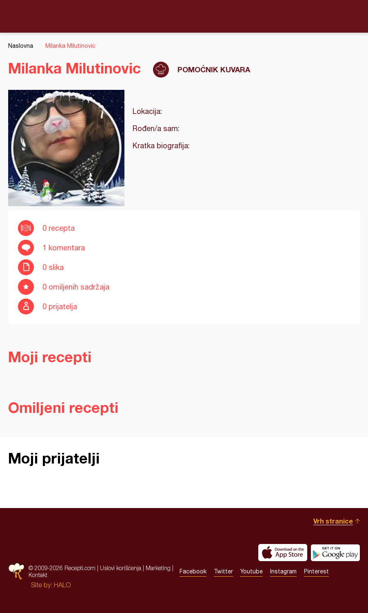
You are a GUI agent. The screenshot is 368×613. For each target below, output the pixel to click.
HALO (62, 584)
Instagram (283, 571)
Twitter (223, 571)
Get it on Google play (335, 552)
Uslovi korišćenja (120, 567)
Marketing (158, 567)
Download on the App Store (282, 552)
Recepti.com (184, 16)
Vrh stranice (333, 521)
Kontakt (38, 574)
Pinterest (316, 571)
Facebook (193, 571)
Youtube (251, 571)
